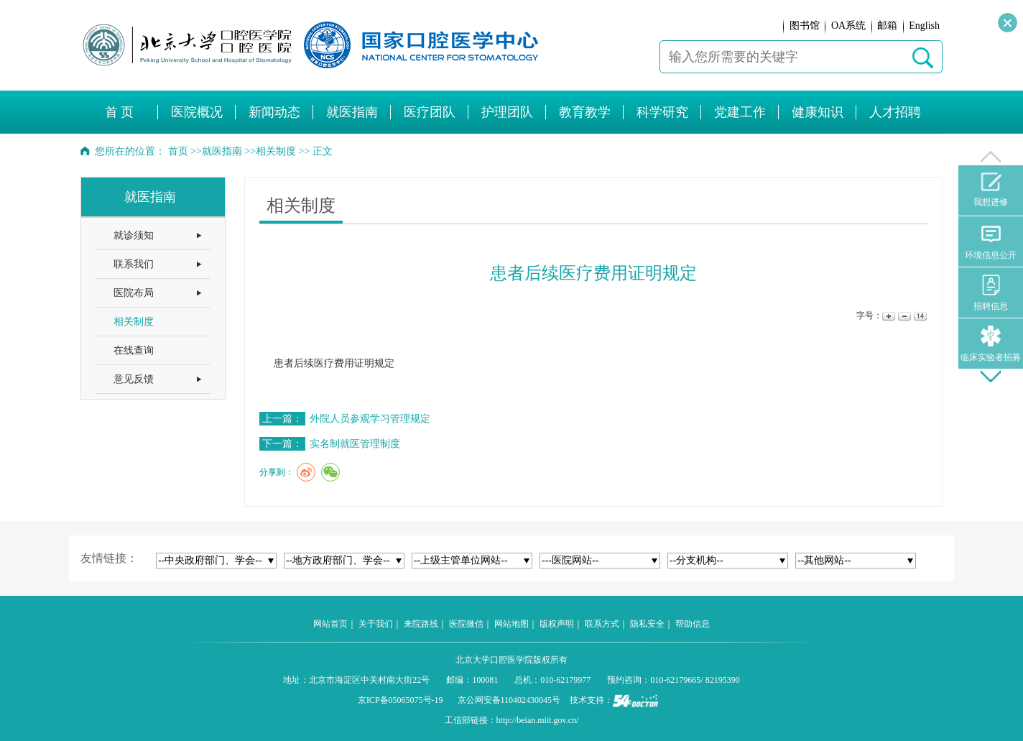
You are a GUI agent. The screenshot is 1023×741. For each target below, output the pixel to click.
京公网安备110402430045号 (509, 700)
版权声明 (557, 624)
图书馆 (805, 25)
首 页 (119, 112)
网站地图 (511, 624)
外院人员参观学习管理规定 (370, 418)
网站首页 (330, 624)
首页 (178, 151)
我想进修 (990, 189)
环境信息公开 (991, 242)
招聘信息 (990, 293)
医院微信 (466, 624)
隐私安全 (647, 624)
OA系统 (848, 25)
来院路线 (421, 624)
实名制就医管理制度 (355, 443)
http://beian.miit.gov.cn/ (537, 720)
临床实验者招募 (990, 344)
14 (919, 316)
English (924, 25)
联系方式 (602, 624)
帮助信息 (692, 624)
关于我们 (375, 624)
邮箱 (887, 25)
